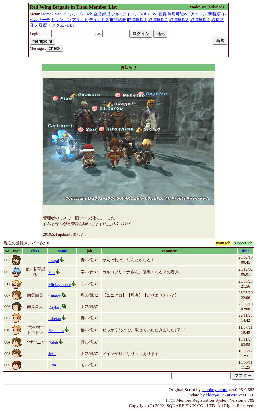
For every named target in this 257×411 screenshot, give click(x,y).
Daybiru (54, 307)
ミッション (61, 19)
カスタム (56, 25)
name (62, 251)
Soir (51, 272)
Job (89, 14)
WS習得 (160, 14)
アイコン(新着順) (206, 14)
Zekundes (56, 330)
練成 (106, 14)
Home (46, 14)
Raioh (53, 342)
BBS (71, 25)
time (245, 251)
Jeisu (52, 353)
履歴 (43, 25)
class (35, 251)
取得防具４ (200, 19)
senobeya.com (214, 389)
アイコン (130, 14)
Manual (60, 14)
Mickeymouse (59, 284)
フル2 (116, 14)
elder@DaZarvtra (222, 394)
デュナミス (99, 19)
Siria (52, 365)
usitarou (54, 296)
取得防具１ (137, 19)
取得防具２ (158, 19)
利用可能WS (179, 14)
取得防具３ (179, 19)
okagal (53, 260)
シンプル (78, 14)
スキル (146, 14)
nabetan (54, 318)
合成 (97, 14)
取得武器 (118, 19)
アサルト (80, 19)
